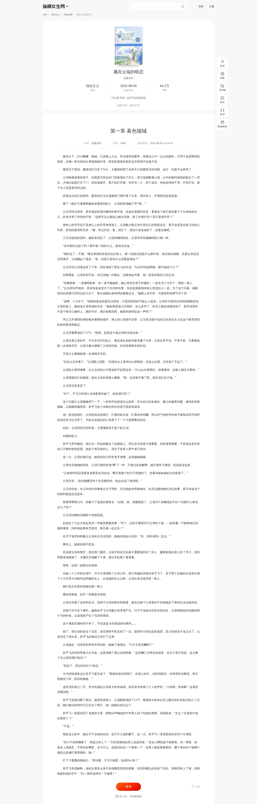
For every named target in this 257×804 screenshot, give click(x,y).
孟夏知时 (96, 143)
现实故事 (68, 14)
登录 (200, 6)
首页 (45, 14)
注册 (211, 6)
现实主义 (56, 14)
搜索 (183, 6)
